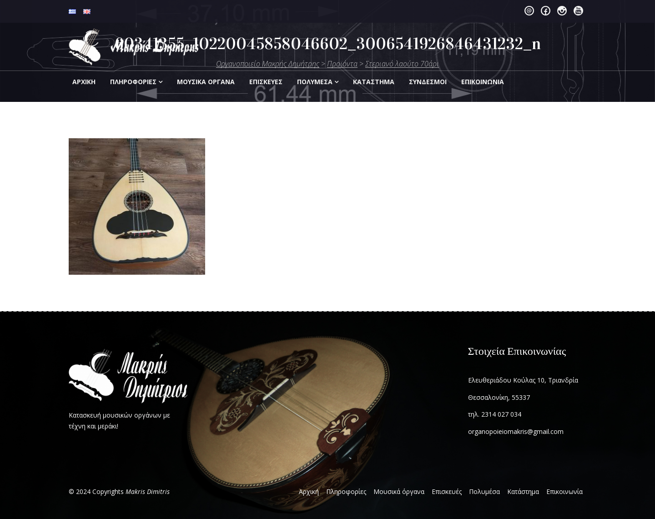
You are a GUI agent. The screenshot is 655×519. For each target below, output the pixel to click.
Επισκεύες (265, 81)
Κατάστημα (523, 491)
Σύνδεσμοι (428, 81)
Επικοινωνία (564, 491)
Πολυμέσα (315, 81)
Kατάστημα (373, 81)
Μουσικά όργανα (398, 491)
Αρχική (84, 81)
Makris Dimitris (148, 491)
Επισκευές (447, 491)
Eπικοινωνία (482, 81)
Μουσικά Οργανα (206, 81)
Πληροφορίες (133, 81)
